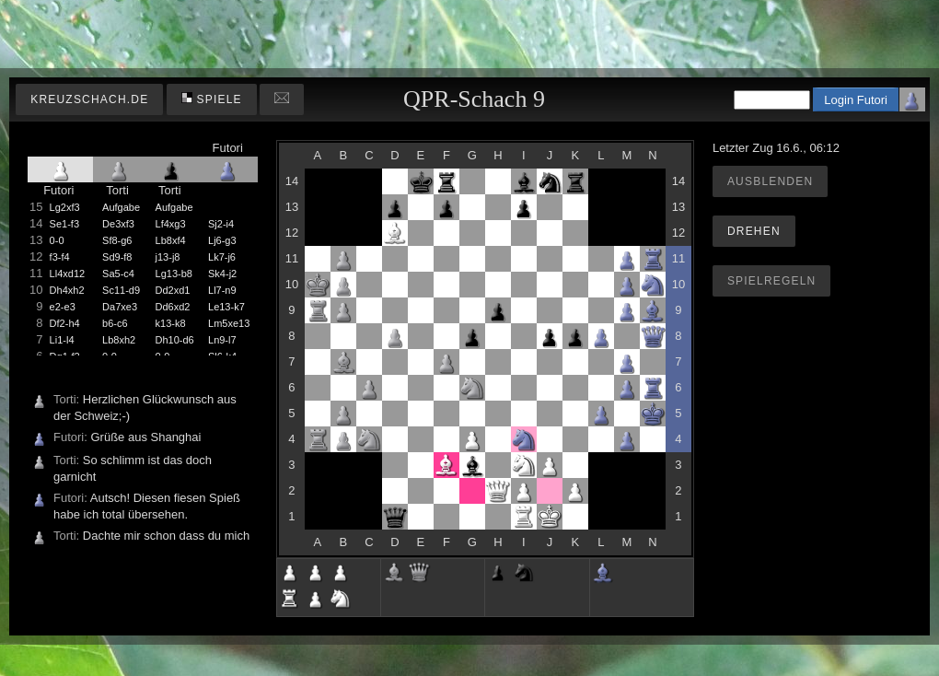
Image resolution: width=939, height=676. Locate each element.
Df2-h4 (65, 323)
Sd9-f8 (117, 256)
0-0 (57, 240)
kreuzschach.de (89, 99)
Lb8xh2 (118, 339)
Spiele (211, 99)
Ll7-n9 (222, 290)
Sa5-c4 (118, 273)
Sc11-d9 (121, 290)
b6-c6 (115, 323)
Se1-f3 (64, 223)
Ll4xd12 (68, 273)
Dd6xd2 (173, 306)
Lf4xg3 (171, 223)
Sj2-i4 (221, 223)
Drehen (754, 231)
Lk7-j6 (222, 256)
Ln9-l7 (222, 339)
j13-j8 (168, 256)
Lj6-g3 (222, 240)
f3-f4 (60, 256)
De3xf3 (118, 223)
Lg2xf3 (65, 207)
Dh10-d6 (175, 339)
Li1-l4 (62, 339)
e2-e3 (62, 306)
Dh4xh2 (67, 290)
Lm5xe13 (228, 323)
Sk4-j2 (222, 273)
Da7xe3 (119, 306)
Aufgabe (121, 207)
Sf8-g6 (117, 240)
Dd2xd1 (173, 290)
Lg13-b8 (174, 273)
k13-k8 (171, 323)
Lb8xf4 (171, 240)
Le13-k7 (226, 306)
